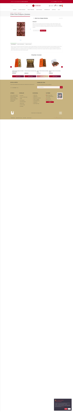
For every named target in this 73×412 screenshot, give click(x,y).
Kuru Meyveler (22, 100)
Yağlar (21, 98)
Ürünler (14, 9)
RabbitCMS (60, 117)
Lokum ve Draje (22, 104)
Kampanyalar (47, 9)
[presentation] (62, 67)
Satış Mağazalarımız (36, 100)
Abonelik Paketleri (23, 101)
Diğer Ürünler (22, 103)
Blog (59, 9)
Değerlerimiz (35, 96)
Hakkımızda (35, 95)
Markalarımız (35, 102)
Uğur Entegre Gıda (36, 103)
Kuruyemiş (21, 95)
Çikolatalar (21, 106)
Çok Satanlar (39, 9)
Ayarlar (69, 408)
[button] (30, 29)
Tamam (66, 408)
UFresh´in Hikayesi (36, 99)
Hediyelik (54, 9)
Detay (63, 406)
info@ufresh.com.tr (50, 100)
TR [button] (61, 1)
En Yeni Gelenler (22, 9)
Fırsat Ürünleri (31, 9)
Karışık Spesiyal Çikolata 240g (30, 70)
